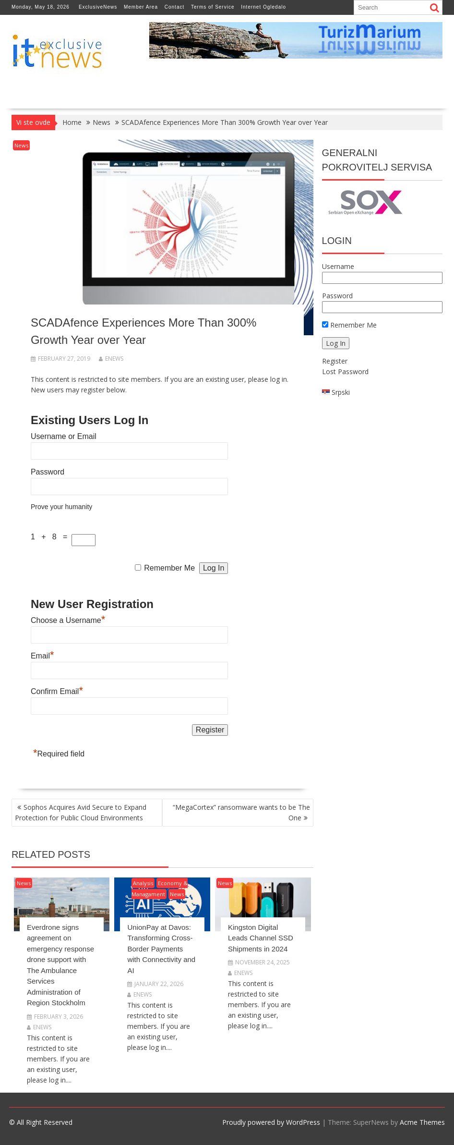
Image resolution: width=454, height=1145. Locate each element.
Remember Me (169, 568)
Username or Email (63, 436)
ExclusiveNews (98, 7)
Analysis (143, 883)
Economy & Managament (159, 888)
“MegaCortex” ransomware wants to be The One (241, 812)
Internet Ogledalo (263, 7)
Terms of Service (212, 7)
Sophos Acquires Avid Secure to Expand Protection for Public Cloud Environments (80, 812)
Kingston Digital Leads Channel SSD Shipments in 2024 (260, 938)
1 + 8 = (51, 537)
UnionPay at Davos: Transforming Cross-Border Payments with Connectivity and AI (161, 948)
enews (111, 358)
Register (334, 360)
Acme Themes (422, 1122)
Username (338, 266)
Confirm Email (57, 691)
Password (47, 472)
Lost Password (345, 371)
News (21, 145)
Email (42, 656)
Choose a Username (68, 620)
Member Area (141, 7)
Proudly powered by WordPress (271, 1122)
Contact (174, 7)
